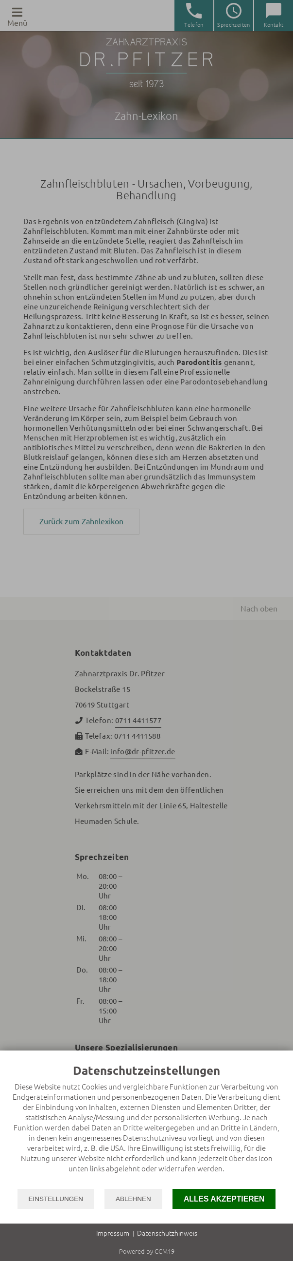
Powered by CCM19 (146, 1251)
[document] (146, 1125)
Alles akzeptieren (224, 1199)
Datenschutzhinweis (167, 1233)
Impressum (112, 1233)
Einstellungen (56, 1199)
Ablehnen (133, 1199)
